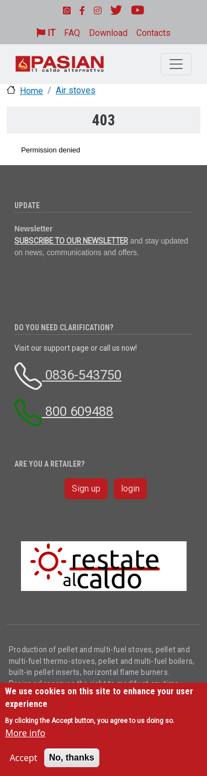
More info (25, 733)
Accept (23, 758)
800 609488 (63, 411)
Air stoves (75, 90)
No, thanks (71, 757)
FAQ (72, 33)
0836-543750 (67, 375)
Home (31, 91)
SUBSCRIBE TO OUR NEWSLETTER (71, 240)
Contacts (153, 33)
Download (108, 33)
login (130, 488)
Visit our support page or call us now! (75, 348)
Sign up (86, 488)
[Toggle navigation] (176, 64)
